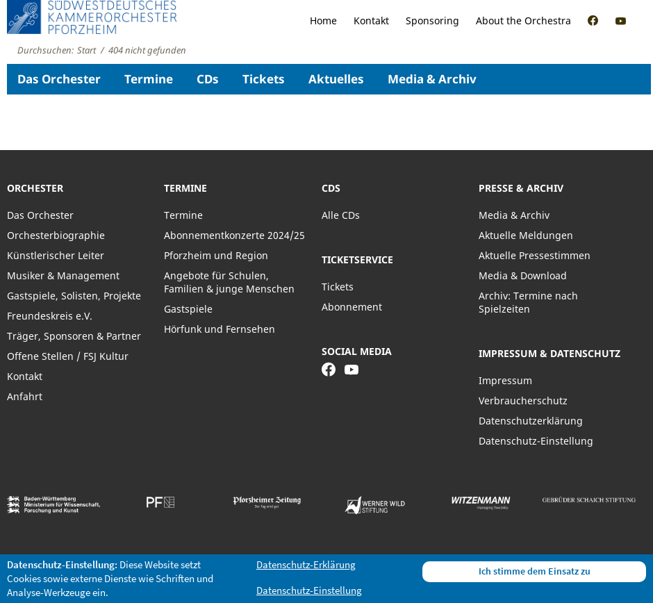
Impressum (505, 380)
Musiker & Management (63, 275)
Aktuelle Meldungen (526, 235)
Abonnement (352, 306)
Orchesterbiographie (56, 235)
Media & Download (523, 275)
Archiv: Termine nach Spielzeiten (528, 302)
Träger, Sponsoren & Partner (74, 335)
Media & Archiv (432, 79)
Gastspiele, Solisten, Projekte (74, 295)
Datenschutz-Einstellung (536, 440)
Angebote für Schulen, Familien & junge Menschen (229, 282)
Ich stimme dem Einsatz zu (534, 571)
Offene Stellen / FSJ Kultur (68, 356)
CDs (208, 79)
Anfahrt (24, 396)
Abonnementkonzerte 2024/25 (234, 235)
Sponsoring (432, 20)
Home (323, 20)
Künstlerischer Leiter (55, 255)
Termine (148, 79)
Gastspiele (188, 308)
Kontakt (371, 20)
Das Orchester (59, 79)
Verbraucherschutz (523, 400)
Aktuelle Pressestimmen (534, 255)
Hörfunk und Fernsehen (219, 329)
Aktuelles (336, 79)
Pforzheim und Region (216, 255)
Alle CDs (341, 215)
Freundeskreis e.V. (49, 315)
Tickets (263, 79)
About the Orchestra (523, 20)
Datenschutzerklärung (531, 420)
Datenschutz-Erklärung (306, 564)
